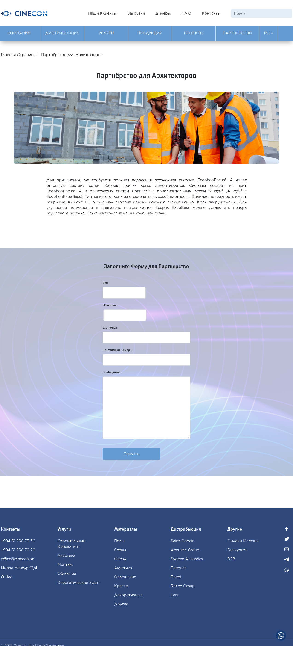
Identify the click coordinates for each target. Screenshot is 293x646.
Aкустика (123, 568)
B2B (231, 559)
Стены (120, 550)
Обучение (67, 573)
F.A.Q (186, 13)
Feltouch (179, 568)
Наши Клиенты (102, 13)
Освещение (125, 577)
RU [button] (268, 33)
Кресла (121, 586)
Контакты (211, 13)
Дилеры (163, 13)
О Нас (6, 577)
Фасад (120, 559)
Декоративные (128, 595)
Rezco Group (183, 586)
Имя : (106, 283)
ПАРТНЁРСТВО (237, 33)
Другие (121, 604)
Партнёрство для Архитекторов (72, 55)
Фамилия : (110, 305)
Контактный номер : (117, 350)
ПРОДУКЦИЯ (149, 33)
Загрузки (136, 13)
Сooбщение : (112, 372)
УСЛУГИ (106, 33)
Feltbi (176, 577)
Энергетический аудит (79, 582)
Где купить (237, 550)
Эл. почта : (110, 327)
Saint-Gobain (182, 541)
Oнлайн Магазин (243, 541)
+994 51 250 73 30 (18, 541)
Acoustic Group (185, 550)
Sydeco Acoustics (187, 559)
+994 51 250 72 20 (18, 550)
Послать (131, 454)
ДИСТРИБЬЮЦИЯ (62, 33)
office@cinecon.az (17, 559)
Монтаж (65, 564)
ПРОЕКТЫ (193, 33)
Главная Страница (19, 55)
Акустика (66, 555)
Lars (174, 595)
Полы (119, 541)
